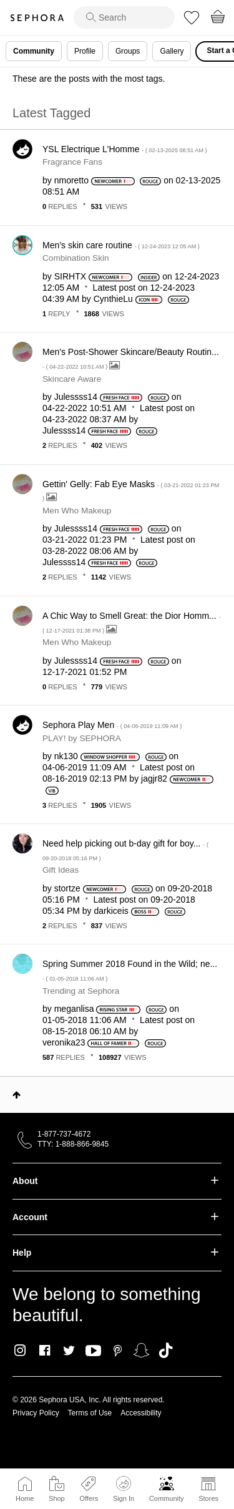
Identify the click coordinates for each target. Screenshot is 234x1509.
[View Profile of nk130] (66, 756)
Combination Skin (75, 258)
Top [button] (16, 1095)
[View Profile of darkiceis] (111, 911)
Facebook (44, 1350)
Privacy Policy (35, 1413)
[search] (124, 17)
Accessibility (140, 1413)
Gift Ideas (60, 870)
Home (25, 1498)
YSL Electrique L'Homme (124, 149)
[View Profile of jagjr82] (154, 779)
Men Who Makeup (76, 510)
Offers (88, 1498)
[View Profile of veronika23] (63, 1042)
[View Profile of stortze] (67, 888)
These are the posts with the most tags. (88, 79)
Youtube (93, 1351)
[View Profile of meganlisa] (74, 1009)
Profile (84, 51)
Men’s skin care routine (121, 245)
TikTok (165, 1350)
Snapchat (141, 1350)
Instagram (20, 1350)
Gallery (171, 51)
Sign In (123, 1489)
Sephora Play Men (112, 725)
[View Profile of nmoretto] (71, 180)
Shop (57, 1498)
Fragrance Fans (72, 162)
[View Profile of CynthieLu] (113, 299)
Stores (208, 1498)
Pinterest (117, 1350)
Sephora (36, 17)
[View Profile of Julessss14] (75, 397)
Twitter (69, 1350)
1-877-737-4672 (63, 1134)
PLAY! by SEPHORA (81, 738)
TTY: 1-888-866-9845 (73, 1144)
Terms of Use (90, 1413)
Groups (127, 51)
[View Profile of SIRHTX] (70, 276)
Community (166, 1498)
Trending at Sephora (80, 991)
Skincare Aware (71, 379)
